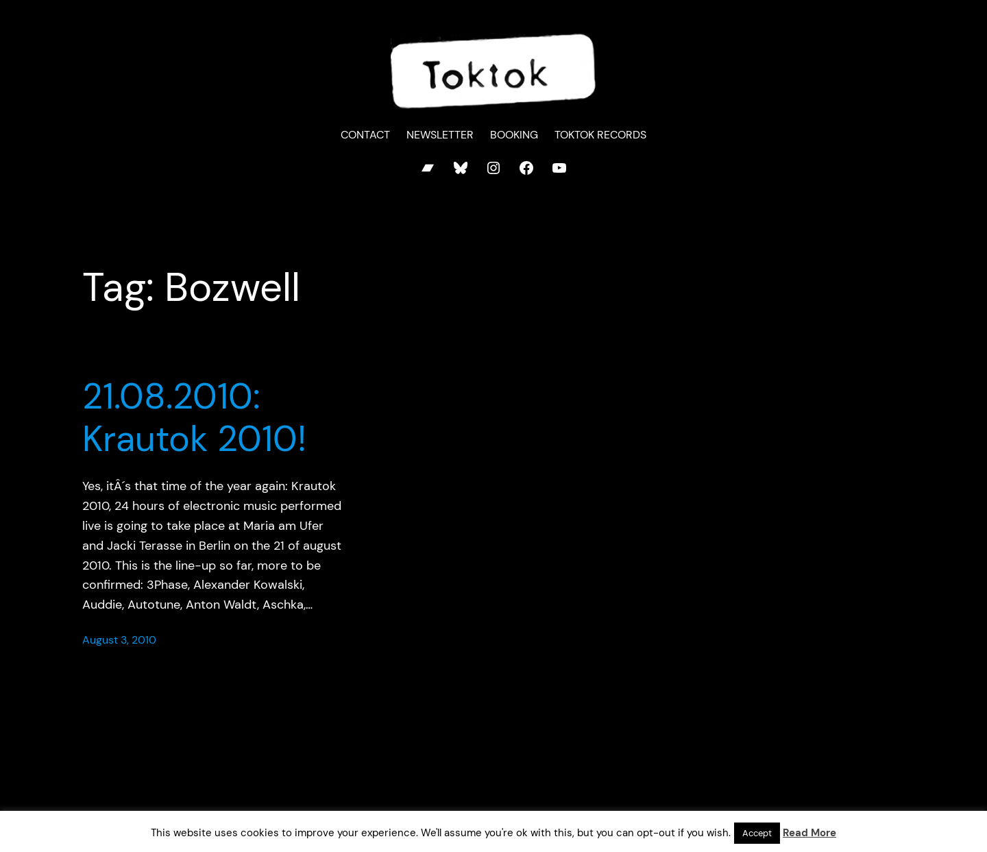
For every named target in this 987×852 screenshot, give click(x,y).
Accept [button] (757, 833)
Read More (809, 833)
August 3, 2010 (119, 640)
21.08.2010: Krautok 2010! (194, 418)
